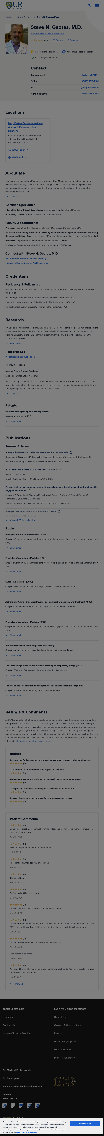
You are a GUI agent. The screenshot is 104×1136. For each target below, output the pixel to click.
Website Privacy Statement (26, 1132)
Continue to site (85, 1123)
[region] (51, 1127)
